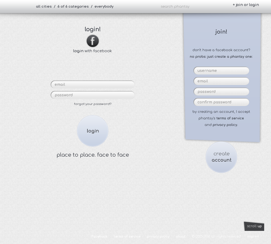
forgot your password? (92, 104)
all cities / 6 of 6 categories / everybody (74, 6)
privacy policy (158, 236)
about (180, 236)
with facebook (92, 49)
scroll (254, 226)
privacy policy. (225, 125)
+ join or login (246, 5)
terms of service (230, 118)
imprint (253, 236)
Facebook (99, 236)
